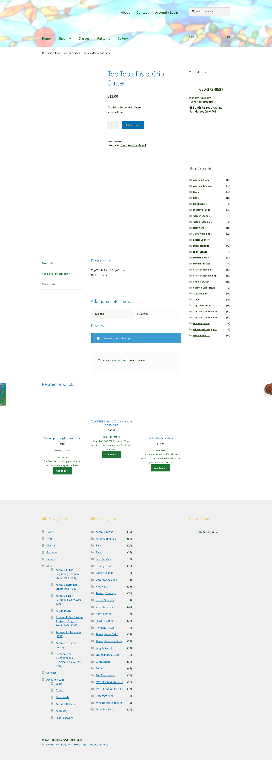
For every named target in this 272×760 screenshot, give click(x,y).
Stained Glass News (204, 287)
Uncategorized (201, 323)
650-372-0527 (211, 89)
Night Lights (200, 251)
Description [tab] (49, 263)
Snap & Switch (201, 281)
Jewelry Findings (202, 233)
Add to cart (133, 125)
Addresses (62, 711)
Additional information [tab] (56, 273)
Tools (58, 52)
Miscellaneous (201, 245)
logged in (119, 360)
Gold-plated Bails (203, 221)
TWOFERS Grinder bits (205, 317)
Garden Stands (201, 215)
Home (46, 38)
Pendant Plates (201, 263)
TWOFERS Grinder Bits (205, 311)
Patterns (103, 38)
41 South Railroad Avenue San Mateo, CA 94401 (205, 110)
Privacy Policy (50, 744)
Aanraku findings (202, 186)
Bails (196, 192)
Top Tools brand (71, 52)
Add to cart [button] (62, 470)
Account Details (65, 704)
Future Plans (63, 610)
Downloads (62, 697)
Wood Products (201, 335)
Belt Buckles (200, 203)
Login (59, 683)
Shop (61, 38)
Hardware (198, 227)
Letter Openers (201, 239)
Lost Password (64, 717)
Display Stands (201, 209)
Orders (60, 690)
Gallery (123, 38)
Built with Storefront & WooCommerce (84, 744)
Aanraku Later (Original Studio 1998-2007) (69, 599)
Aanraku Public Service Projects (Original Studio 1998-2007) (69, 621)
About (125, 12)
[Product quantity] (113, 125)
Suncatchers (200, 293)
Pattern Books (201, 257)
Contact (143, 12)
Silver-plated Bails (203, 269)
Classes (84, 38)
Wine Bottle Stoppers (205, 329)
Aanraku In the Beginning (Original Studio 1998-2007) (68, 574)
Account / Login (166, 12)
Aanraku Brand (201, 180)
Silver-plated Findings (205, 275)
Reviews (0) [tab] (49, 284)
